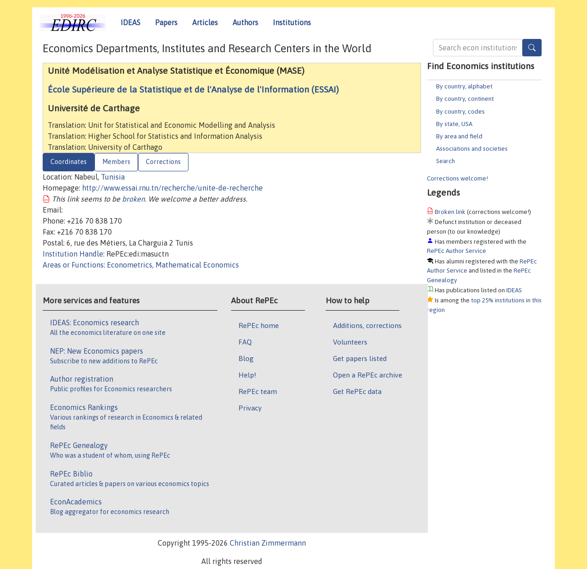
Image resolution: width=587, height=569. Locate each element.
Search (445, 160)
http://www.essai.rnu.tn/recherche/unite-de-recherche (172, 188)
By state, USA (454, 123)
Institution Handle (73, 254)
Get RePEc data (357, 391)
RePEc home (258, 325)
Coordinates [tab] (68, 161)
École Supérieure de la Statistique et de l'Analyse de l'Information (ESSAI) (193, 89)
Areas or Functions (73, 265)
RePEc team (257, 391)
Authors (245, 22)
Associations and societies (472, 148)
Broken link (450, 211)
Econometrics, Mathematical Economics (173, 265)
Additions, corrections (367, 325)
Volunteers (350, 342)
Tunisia (113, 177)
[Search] (532, 47)
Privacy (249, 408)
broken (133, 199)
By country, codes (460, 111)
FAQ (245, 342)
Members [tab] (116, 161)
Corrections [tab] (163, 161)
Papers (166, 22)
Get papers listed (360, 358)
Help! (247, 375)
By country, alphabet (464, 86)
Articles (205, 22)
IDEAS (130, 22)
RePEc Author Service (456, 250)
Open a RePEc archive (367, 375)
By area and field (459, 136)
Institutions (292, 22)
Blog (246, 358)
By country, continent (465, 98)
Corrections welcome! (457, 178)
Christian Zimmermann (268, 543)
